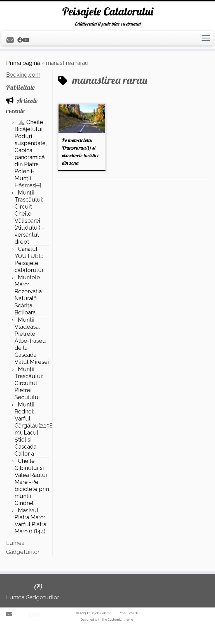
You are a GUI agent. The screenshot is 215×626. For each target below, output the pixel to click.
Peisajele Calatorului (107, 11)
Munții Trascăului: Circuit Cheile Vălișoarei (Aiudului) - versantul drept (29, 217)
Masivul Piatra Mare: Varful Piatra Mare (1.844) (30, 521)
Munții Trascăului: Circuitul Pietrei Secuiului (29, 383)
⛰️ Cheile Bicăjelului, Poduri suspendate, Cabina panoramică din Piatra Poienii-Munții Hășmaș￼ (31, 154)
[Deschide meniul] (206, 38)
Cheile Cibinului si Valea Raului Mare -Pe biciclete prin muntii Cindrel (32, 482)
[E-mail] (11, 40)
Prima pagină (23, 63)
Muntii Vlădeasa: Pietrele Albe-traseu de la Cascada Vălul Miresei (32, 340)
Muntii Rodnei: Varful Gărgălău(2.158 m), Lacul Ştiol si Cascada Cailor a (34, 429)
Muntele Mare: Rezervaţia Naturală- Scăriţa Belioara (28, 295)
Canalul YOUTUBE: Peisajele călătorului (29, 259)
